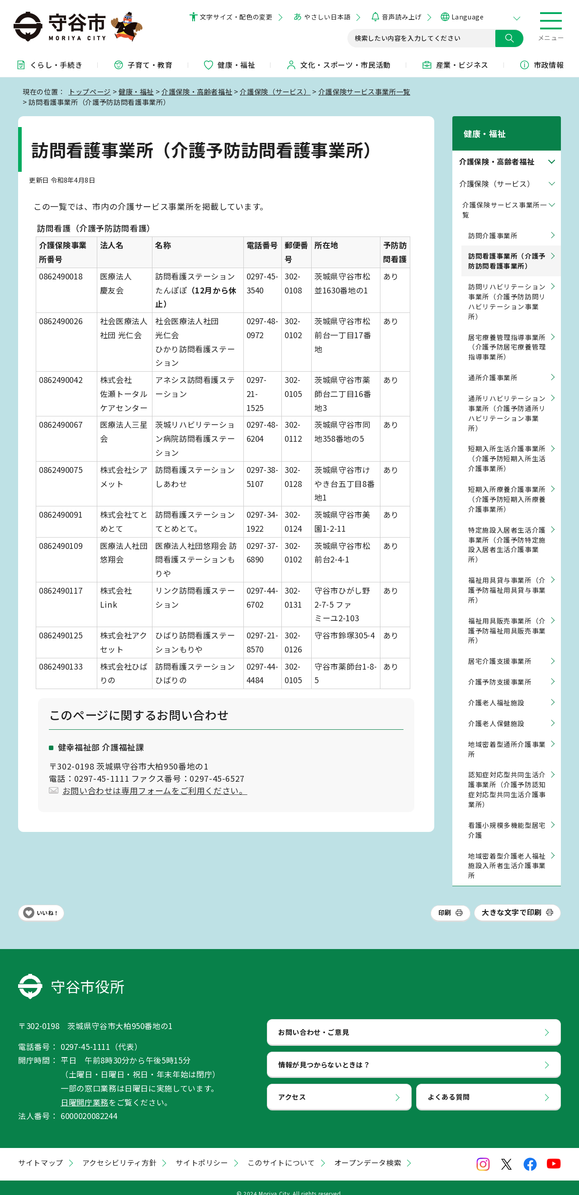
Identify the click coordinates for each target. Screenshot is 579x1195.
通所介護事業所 (492, 365)
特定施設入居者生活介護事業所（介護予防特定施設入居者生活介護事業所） (507, 533)
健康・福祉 (229, 64)
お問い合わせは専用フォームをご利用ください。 (154, 790)
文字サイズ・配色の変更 (236, 16)
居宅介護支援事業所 (500, 649)
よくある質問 (448, 1085)
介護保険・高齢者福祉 (196, 91)
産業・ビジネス (455, 64)
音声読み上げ (401, 16)
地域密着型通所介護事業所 (507, 737)
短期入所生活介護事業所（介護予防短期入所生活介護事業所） (507, 447)
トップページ (89, 91)
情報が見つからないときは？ (324, 1053)
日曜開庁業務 (85, 1090)
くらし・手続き (48, 64)
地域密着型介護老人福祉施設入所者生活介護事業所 (507, 854)
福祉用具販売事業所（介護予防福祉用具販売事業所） (507, 618)
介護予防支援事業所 (500, 670)
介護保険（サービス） (275, 91)
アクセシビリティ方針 (119, 1151)
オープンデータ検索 (368, 1151)
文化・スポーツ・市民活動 (338, 64)
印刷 (444, 900)
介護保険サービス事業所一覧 (364, 91)
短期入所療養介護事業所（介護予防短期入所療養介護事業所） (507, 487)
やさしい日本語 (327, 16)
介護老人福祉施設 (496, 690)
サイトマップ (40, 1151)
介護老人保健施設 (496, 711)
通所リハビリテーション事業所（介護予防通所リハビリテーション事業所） (507, 401)
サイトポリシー (202, 1151)
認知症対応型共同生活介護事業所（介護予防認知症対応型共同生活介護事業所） (507, 778)
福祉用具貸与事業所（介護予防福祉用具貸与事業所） (507, 578)
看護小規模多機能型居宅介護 (507, 818)
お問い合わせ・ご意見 (313, 1020)
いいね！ (48, 901)
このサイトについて (281, 1151)
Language (467, 16)
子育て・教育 (143, 64)
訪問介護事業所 (492, 223)
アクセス (292, 1085)
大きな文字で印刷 (512, 900)
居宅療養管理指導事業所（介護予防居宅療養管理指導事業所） (507, 335)
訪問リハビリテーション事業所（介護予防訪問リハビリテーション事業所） (507, 289)
